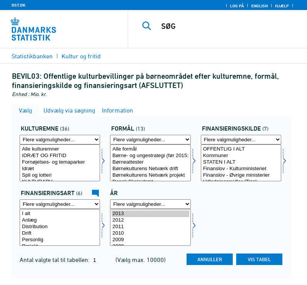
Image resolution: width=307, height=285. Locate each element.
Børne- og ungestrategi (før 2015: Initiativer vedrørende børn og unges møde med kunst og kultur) (150, 155)
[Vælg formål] (150, 162)
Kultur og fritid (81, 56)
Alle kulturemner (59, 149)
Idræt (59, 169)
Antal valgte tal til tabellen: (55, 259)
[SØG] (229, 26)
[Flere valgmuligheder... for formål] (150, 139)
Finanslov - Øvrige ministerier (241, 175)
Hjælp (282, 5)
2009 (150, 240)
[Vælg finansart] (60, 227)
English (259, 5)
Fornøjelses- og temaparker (59, 162)
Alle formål (150, 149)
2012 (150, 220)
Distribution (59, 227)
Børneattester (150, 162)
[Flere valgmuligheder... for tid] (150, 204)
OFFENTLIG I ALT (241, 149)
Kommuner (241, 155)
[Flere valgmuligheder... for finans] (241, 139)
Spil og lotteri (59, 175)
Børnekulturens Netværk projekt (150, 175)
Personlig (59, 240)
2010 (150, 233)
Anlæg (59, 220)
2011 (150, 227)
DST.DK (18, 5)
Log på (237, 5)
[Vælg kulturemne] (60, 162)
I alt (59, 213)
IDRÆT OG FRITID (59, 155)
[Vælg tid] (150, 227)
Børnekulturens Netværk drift (150, 169)
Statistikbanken (32, 56)
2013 (150, 213)
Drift (59, 233)
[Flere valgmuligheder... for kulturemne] (60, 139)
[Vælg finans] (241, 162)
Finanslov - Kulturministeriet (241, 169)
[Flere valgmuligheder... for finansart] (60, 204)
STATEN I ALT (241, 162)
